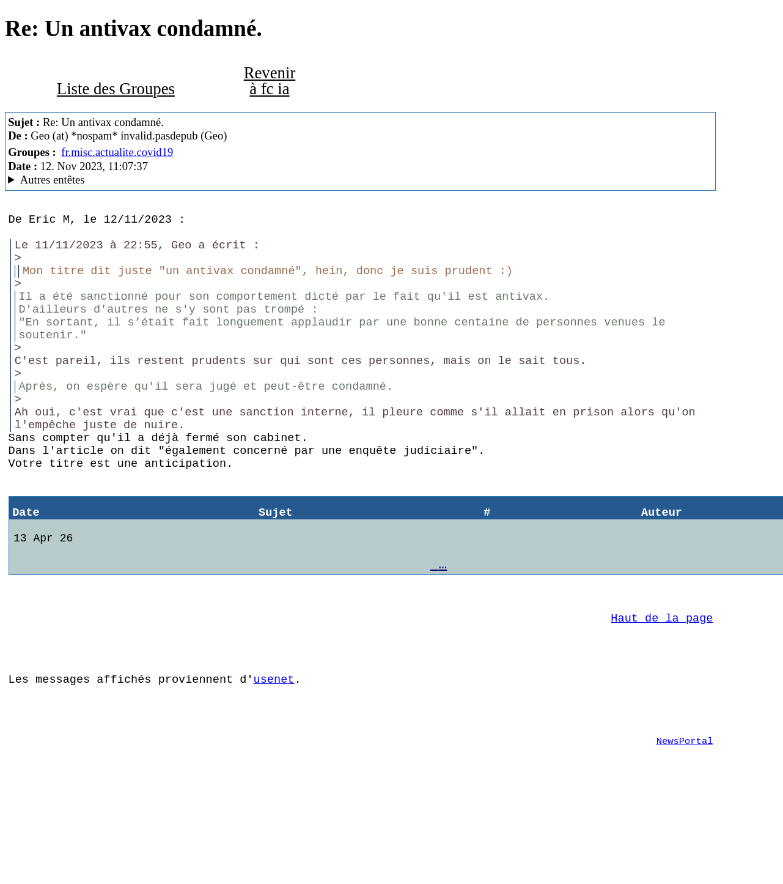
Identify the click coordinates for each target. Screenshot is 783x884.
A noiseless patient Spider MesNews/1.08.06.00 (360, 180)
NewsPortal (684, 823)
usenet (274, 753)
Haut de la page (662, 685)
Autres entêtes (52, 179)
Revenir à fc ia (270, 81)
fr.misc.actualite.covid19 (117, 152)
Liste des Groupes (116, 89)
